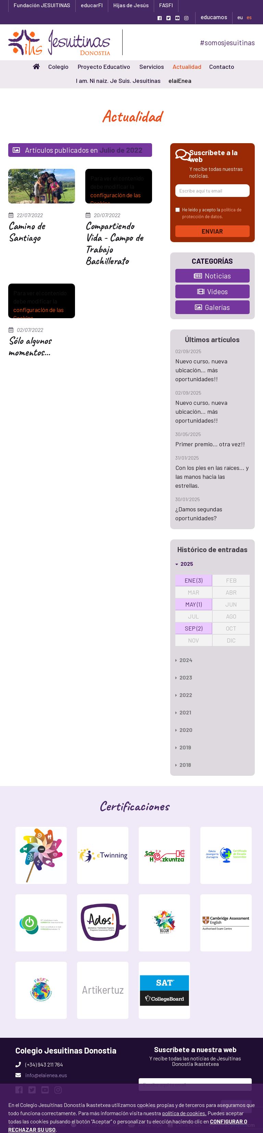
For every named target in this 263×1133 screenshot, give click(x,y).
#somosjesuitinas (227, 42)
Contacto (221, 66)
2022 (183, 695)
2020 (183, 729)
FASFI (166, 5)
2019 (183, 747)
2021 (183, 712)
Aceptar (23, 1122)
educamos (214, 16)
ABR (231, 592)
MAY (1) (193, 604)
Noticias (212, 275)
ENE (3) (193, 580)
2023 (183, 677)
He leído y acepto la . (208, 213)
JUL (193, 616)
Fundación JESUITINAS (42, 5)
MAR (193, 592)
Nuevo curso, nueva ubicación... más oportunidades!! (201, 370)
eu (240, 17)
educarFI (92, 5)
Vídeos (212, 291)
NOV (193, 640)
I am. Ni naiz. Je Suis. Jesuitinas (118, 80)
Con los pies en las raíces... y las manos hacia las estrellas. (212, 476)
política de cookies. (184, 1071)
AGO (231, 616)
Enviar (212, 231)
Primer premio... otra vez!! (210, 444)
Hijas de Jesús (131, 5)
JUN (231, 604)
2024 (183, 660)
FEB (231, 580)
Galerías (212, 307)
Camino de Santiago (26, 231)
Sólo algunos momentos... (29, 346)
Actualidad (187, 66)
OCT (231, 628)
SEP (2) (193, 628)
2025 (184, 563)
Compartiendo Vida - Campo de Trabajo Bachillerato (114, 243)
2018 (183, 764)
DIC (231, 640)
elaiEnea (179, 80)
